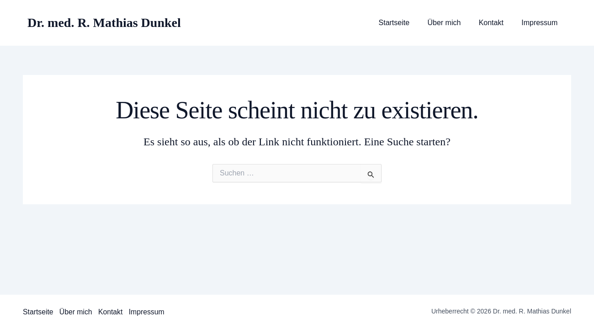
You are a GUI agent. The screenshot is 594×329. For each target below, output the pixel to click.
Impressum (541, 23)
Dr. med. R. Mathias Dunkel (104, 23)
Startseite (405, 23)
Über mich (452, 23)
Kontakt (496, 23)
